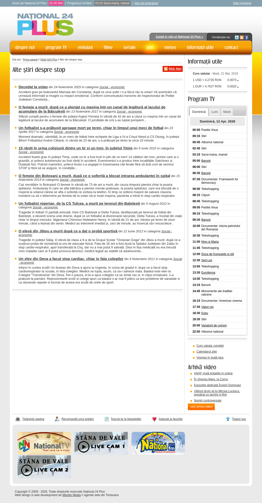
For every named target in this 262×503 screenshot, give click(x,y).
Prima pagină (30, 59)
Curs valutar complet (210, 345)
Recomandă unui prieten (78, 419)
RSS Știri (175, 69)
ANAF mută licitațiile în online (213, 373)
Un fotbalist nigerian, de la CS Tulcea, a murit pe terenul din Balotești (79, 203)
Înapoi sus (239, 419)
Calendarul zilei (206, 351)
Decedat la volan (33, 87)
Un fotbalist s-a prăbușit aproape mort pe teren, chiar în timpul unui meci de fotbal (91, 128)
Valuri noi (207, 307)
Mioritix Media (72, 495)
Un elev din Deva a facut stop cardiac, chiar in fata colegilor (71, 259)
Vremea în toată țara (209, 357)
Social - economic (112, 87)
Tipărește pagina (33, 419)
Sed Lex (206, 260)
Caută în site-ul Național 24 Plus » (179, 37)
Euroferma (208, 272)
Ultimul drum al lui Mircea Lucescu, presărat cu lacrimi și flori (217, 392)
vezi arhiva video (201, 406)
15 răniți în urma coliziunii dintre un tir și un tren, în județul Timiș (75, 148)
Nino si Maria (210, 241)
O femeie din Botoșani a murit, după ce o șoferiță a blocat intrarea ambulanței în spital (94, 176)
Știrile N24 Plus (48, 59)
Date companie (242, 2)
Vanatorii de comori (214, 325)
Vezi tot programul (146, 3)
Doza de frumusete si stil (217, 254)
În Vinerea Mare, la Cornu (211, 379)
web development (46, 495)
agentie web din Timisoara (101, 495)
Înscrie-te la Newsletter (126, 419)
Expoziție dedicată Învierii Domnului (217, 385)
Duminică (199, 112)
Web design (22, 495)
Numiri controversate (207, 400)
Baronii (206, 160)
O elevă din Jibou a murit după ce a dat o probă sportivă (68, 231)
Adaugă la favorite (171, 419)
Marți (227, 112)
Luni (215, 112)
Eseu (204, 313)
